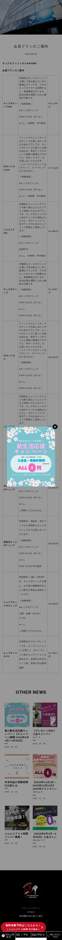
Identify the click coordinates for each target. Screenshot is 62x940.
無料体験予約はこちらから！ (23, 927)
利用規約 (31, 912)
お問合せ (40, 934)
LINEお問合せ (8, 935)
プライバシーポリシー (31, 908)
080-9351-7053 (55, 935)
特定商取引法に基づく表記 (30, 916)
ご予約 (24, 934)
